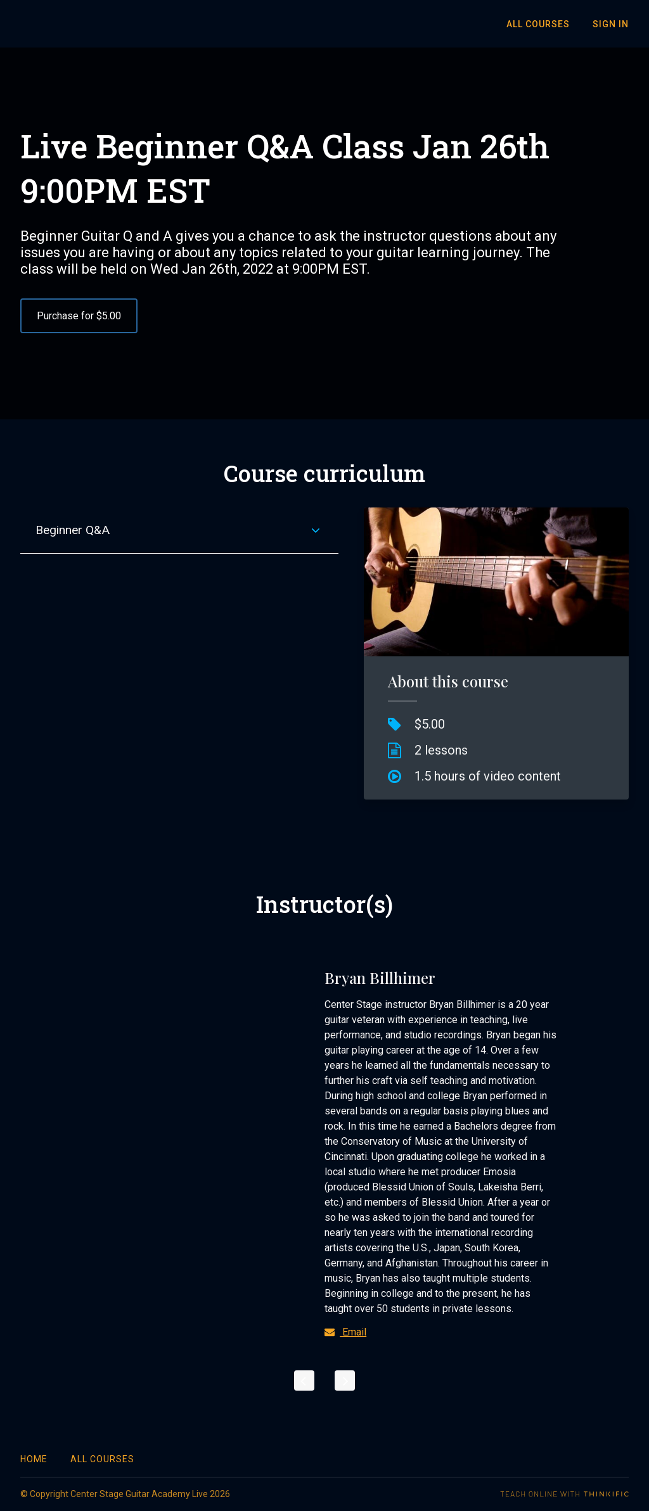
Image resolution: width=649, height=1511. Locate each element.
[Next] (345, 1380)
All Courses (538, 24)
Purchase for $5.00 (79, 316)
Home (34, 1459)
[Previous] (304, 1380)
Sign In (611, 24)
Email (345, 1332)
